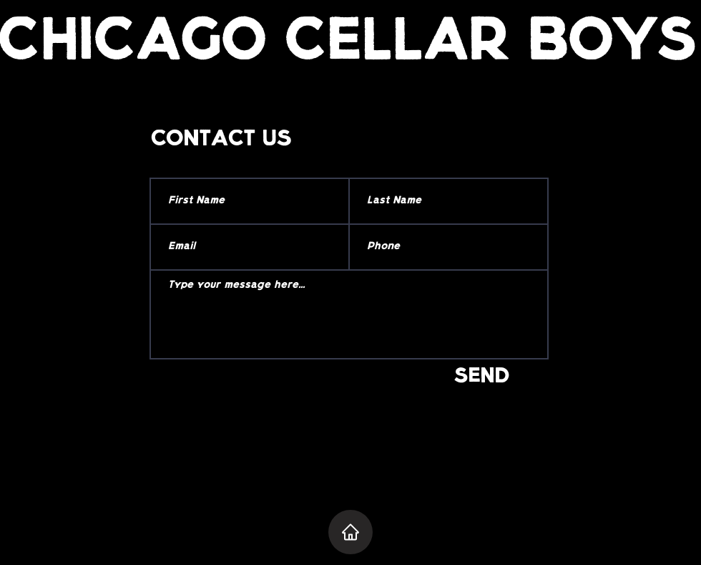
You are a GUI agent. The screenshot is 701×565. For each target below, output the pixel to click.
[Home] (350, 532)
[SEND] (482, 378)
